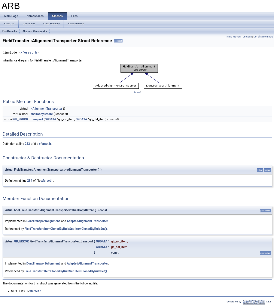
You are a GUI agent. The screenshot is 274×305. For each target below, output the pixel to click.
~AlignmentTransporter (46, 108)
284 (29, 180)
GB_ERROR (20, 119)
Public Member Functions (239, 36)
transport (37, 119)
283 (27, 143)
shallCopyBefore (42, 114)
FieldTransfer (9, 31)
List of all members (263, 36)
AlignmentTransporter (34, 31)
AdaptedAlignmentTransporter (87, 221)
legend (137, 92)
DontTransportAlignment (43, 221)
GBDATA (50, 119)
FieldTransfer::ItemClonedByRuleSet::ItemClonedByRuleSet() (66, 228)
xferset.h (29, 53)
